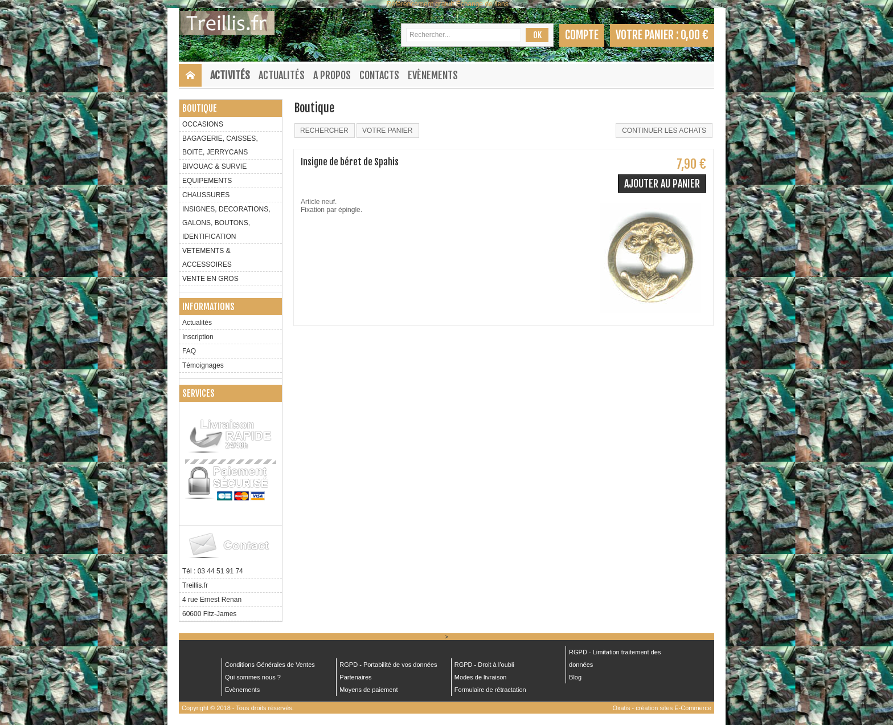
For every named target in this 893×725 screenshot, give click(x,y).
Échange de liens (482, 4)
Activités (230, 75)
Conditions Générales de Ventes (270, 664)
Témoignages (203, 365)
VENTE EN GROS (210, 279)
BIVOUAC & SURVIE (214, 166)
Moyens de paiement (368, 689)
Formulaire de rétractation (490, 689)
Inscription (198, 337)
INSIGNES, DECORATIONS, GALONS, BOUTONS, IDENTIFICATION (226, 223)
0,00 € (694, 35)
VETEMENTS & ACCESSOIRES (207, 257)
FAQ (189, 351)
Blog (575, 677)
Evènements (433, 75)
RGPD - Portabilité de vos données (388, 664)
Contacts (379, 75)
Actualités (282, 75)
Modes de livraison (480, 677)
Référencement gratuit (420, 4)
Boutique (199, 108)
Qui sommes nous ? (253, 677)
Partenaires (355, 677)
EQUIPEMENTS (207, 181)
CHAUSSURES (206, 195)
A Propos (332, 75)
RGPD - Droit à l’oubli (484, 664)
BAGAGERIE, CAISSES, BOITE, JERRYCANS (220, 145)
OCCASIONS (202, 124)
